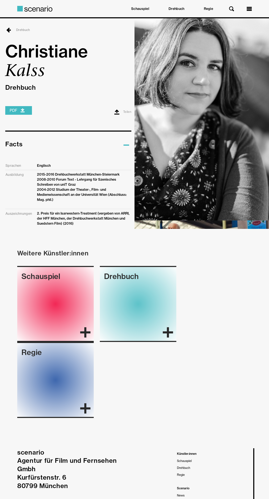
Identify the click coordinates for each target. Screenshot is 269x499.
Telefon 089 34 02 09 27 (56, 433)
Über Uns (183, 431)
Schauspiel (140, 9)
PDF (17, 121)
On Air (181, 424)
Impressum (24, 476)
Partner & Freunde (189, 438)
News (181, 417)
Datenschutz (42, 476)
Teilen (122, 122)
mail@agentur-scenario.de (58, 425)
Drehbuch (176, 9)
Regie (208, 9)
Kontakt (182, 445)
